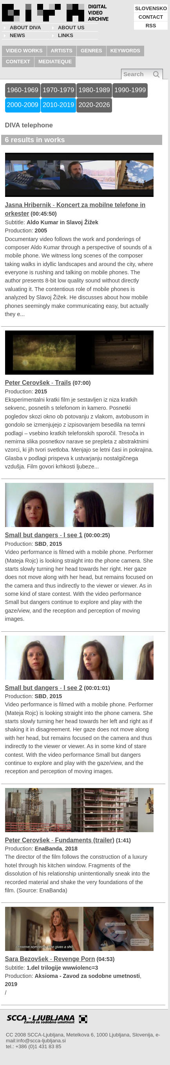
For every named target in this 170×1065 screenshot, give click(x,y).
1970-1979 (58, 90)
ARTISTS (61, 51)
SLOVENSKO (151, 8)
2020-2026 (94, 105)
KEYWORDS (125, 51)
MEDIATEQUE (55, 61)
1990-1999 (130, 90)
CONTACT (151, 17)
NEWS (17, 35)
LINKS (65, 35)
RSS (151, 26)
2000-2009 (22, 105)
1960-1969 (22, 90)
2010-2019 (58, 105)
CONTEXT (18, 61)
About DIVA (25, 27)
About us (71, 27)
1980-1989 (94, 90)
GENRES (91, 51)
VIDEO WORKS (24, 51)
